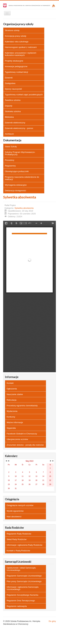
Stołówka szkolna (13, 111)
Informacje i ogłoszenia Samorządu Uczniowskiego (23, 588)
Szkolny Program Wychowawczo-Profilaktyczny (20, 153)
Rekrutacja (11, 400)
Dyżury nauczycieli (13, 89)
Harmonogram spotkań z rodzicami (21, 47)
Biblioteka (9, 117)
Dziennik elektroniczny (15, 122)
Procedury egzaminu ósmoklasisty (22, 405)
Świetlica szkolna (12, 100)
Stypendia (11, 428)
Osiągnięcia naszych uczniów (20, 505)
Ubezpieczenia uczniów (17, 439)
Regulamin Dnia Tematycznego (21, 600)
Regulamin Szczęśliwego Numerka (22, 595)
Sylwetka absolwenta (19, 197)
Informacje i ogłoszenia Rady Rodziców (24, 545)
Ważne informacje (15, 422)
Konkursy (11, 417)
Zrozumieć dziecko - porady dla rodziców (25, 445)
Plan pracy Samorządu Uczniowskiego (24, 581)
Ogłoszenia (12, 389)
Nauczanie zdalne (15, 394)
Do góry (52, 621)
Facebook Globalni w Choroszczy (22, 433)
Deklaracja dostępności (15, 190)
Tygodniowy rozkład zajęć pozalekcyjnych (24, 94)
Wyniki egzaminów (15, 511)
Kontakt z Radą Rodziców (18, 550)
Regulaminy (10, 166)
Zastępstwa (10, 83)
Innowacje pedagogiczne (16, 66)
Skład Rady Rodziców (16, 539)
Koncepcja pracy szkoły (15, 36)
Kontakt (10, 383)
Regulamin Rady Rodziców (19, 534)
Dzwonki (9, 78)
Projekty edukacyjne (14, 61)
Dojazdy (8, 106)
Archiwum (9, 134)
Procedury (9, 160)
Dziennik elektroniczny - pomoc (19, 128)
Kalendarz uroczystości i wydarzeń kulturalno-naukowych (20, 54)
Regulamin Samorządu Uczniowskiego (24, 576)
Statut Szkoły (11, 146)
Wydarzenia (12, 411)
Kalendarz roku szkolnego (16, 41)
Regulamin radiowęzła (17, 606)
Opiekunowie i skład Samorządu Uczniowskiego (21, 569)
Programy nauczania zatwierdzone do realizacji (22, 178)
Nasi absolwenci (14, 516)
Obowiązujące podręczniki (17, 171)
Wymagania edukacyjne (16, 185)
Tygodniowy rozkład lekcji (16, 72)
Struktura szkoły (12, 30)
